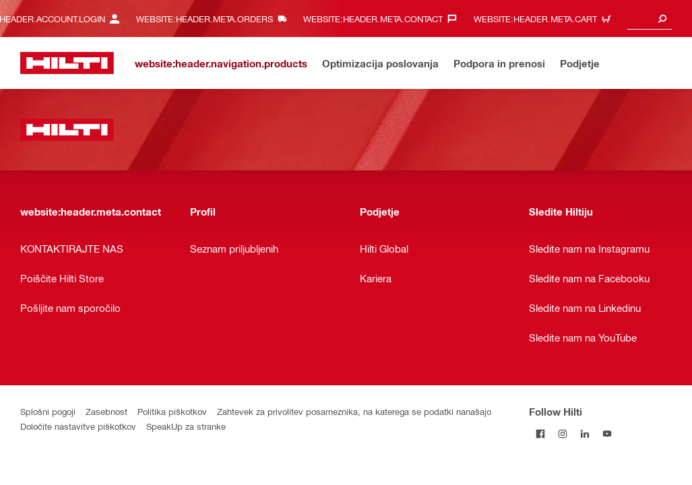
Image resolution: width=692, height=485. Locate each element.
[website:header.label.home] (67, 63)
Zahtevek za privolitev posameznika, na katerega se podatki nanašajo (354, 411)
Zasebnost (106, 411)
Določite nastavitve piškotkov (78, 426)
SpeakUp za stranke (186, 426)
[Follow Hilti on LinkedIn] (584, 433)
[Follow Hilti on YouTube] (607, 433)
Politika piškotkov (172, 411)
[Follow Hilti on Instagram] (562, 433)
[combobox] (649, 18)
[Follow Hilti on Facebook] (540, 433)
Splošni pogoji (47, 411)
